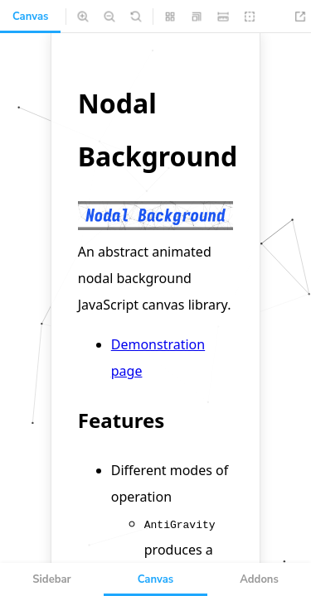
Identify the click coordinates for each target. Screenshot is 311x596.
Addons (259, 579)
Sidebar (51, 579)
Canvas (30, 16)
